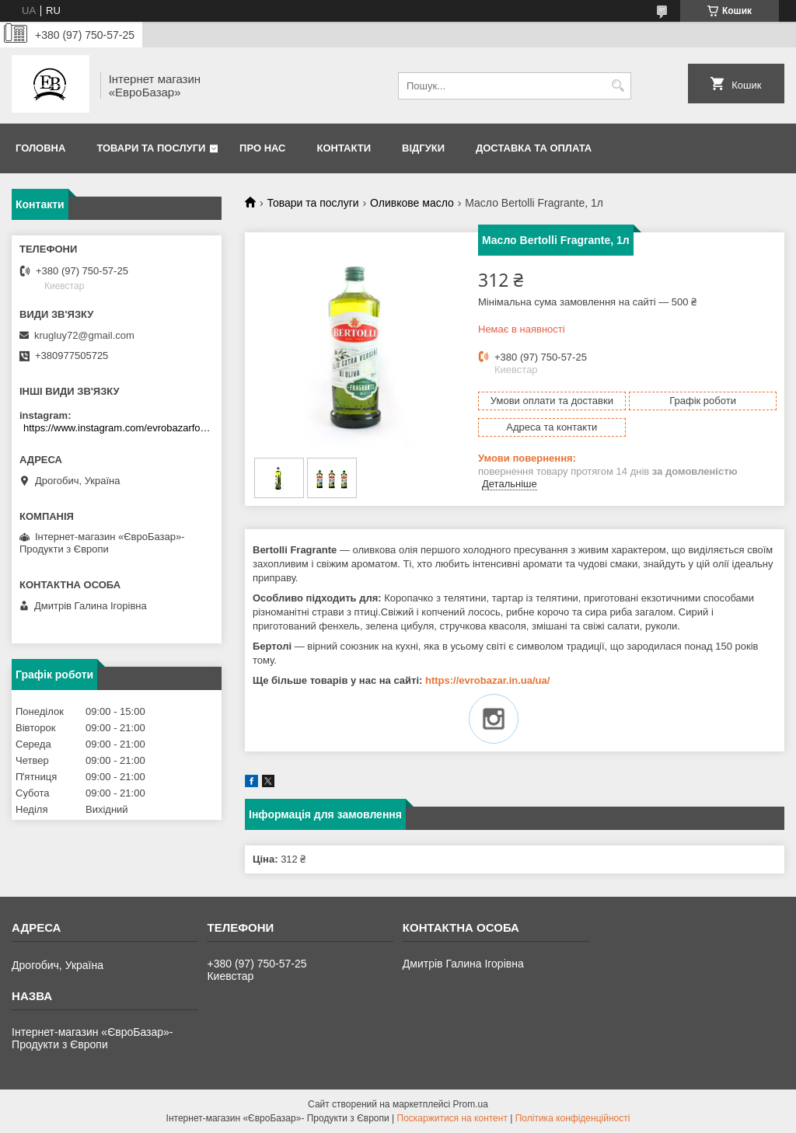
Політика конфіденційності (572, 1118)
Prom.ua (470, 1104)
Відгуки (423, 148)
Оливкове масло (412, 203)
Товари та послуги (150, 148)
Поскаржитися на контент (452, 1118)
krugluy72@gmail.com (84, 335)
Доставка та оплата (534, 148)
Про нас (262, 148)
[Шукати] (617, 85)
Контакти (344, 148)
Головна (40, 148)
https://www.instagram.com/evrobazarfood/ (118, 428)
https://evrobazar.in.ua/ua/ (487, 680)
